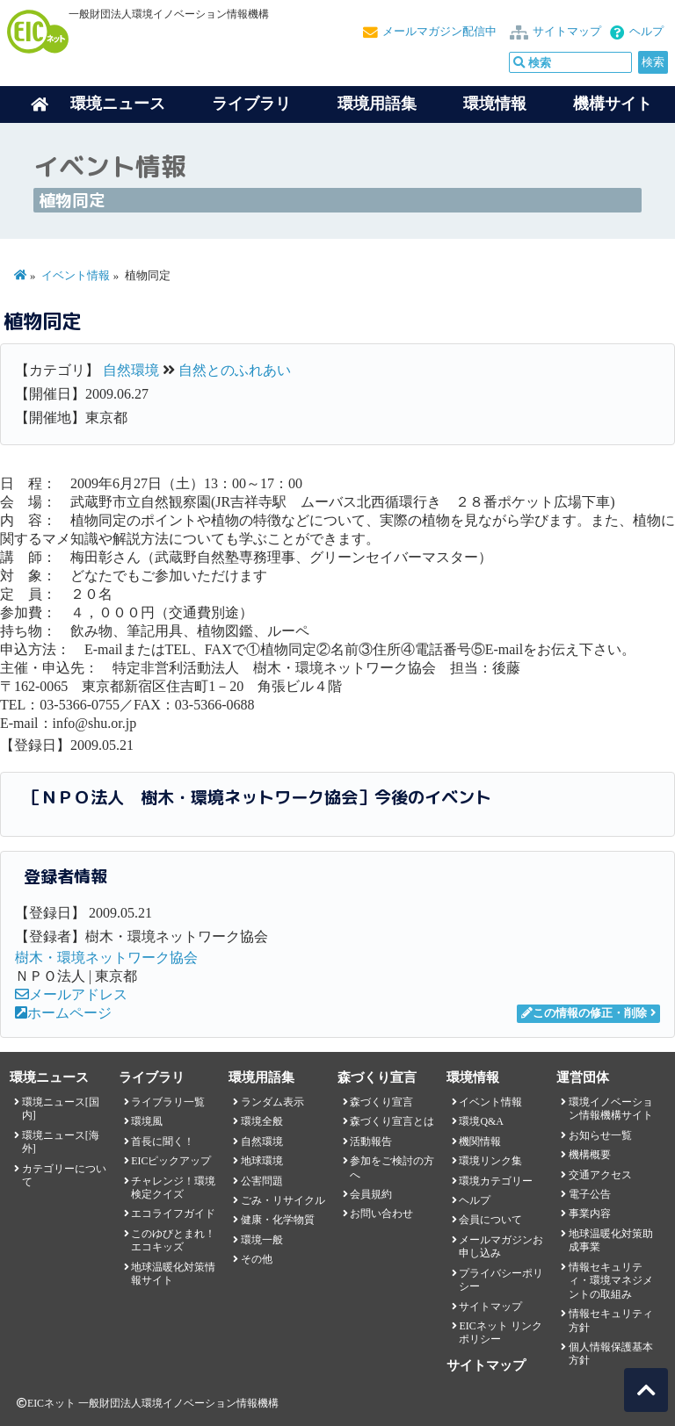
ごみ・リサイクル (283, 1200)
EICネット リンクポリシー (500, 1332)
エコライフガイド (173, 1213)
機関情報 (480, 1141)
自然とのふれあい (234, 370)
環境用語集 (377, 103)
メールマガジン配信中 (439, 31)
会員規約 (371, 1194)
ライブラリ (251, 103)
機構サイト (612, 103)
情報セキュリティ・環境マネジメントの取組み (611, 1280)
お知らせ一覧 (600, 1135)
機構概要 (590, 1155)
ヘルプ (646, 31)
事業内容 (590, 1213)
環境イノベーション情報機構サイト (611, 1108)
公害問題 (262, 1181)
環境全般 (262, 1121)
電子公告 (590, 1194)
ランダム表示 (272, 1102)
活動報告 (371, 1141)
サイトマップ (567, 31)
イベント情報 (75, 276)
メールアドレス (71, 994)
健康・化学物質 (278, 1220)
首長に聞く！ (162, 1141)
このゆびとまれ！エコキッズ (173, 1240)
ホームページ (63, 1012)
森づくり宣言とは (392, 1121)
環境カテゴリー (496, 1181)
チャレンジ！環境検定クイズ (173, 1187)
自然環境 (131, 370)
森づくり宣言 (381, 1102)
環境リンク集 (490, 1161)
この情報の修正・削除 (584, 1013)
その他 (256, 1259)
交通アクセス (600, 1175)
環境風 (147, 1121)
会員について (490, 1220)
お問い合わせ (381, 1213)
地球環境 (262, 1161)
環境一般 (262, 1240)
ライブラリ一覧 (168, 1102)
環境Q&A (481, 1121)
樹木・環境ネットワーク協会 (106, 957)
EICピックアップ (171, 1161)
